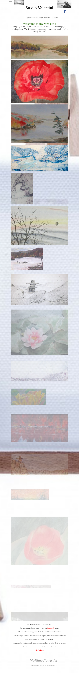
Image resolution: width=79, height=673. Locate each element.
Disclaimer (39, 650)
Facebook (50, 628)
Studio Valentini (39, 7)
